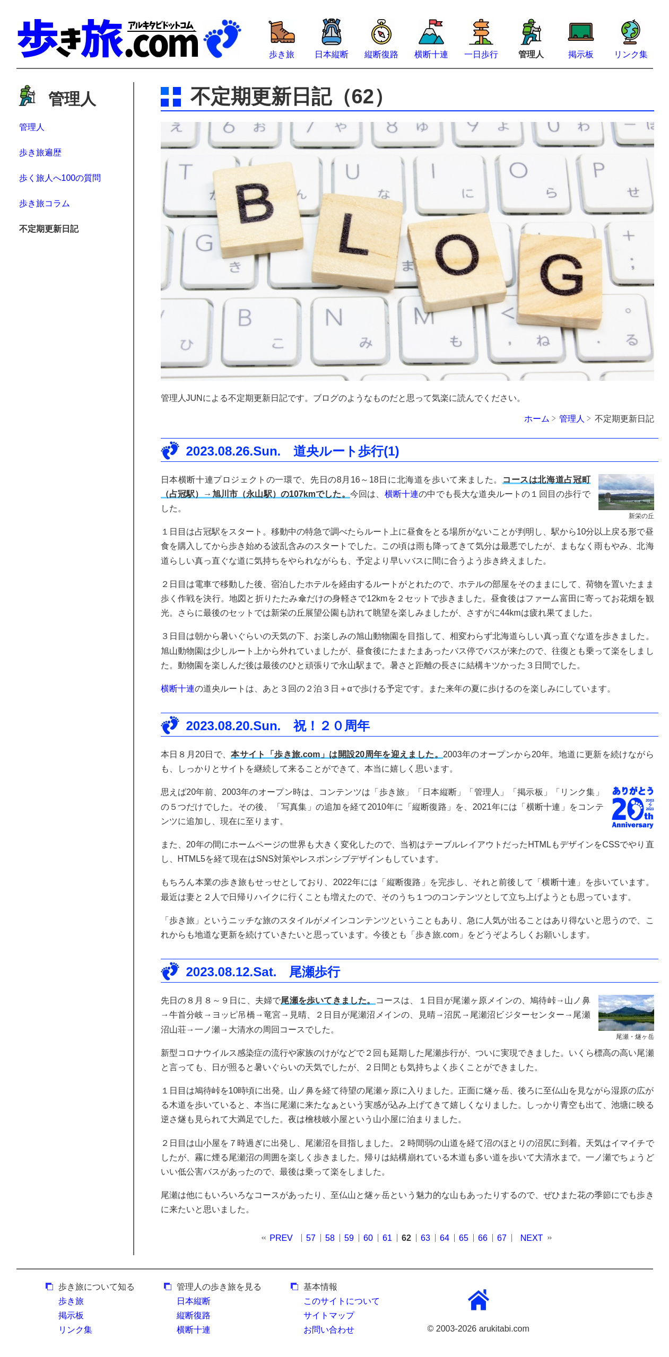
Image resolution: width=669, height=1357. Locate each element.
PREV (281, 1238)
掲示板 (581, 54)
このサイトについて (341, 1301)
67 (502, 1238)
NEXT (531, 1238)
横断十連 (431, 54)
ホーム (537, 418)
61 (387, 1238)
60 (368, 1238)
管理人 (32, 127)
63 (425, 1238)
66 (483, 1238)
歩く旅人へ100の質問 (60, 177)
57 (311, 1238)
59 (349, 1238)
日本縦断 (332, 54)
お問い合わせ (328, 1329)
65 (463, 1238)
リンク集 (631, 54)
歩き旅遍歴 (40, 152)
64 (444, 1238)
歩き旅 (281, 54)
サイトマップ (328, 1315)
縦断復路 (381, 54)
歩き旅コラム (44, 203)
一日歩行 (481, 54)
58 (330, 1238)
